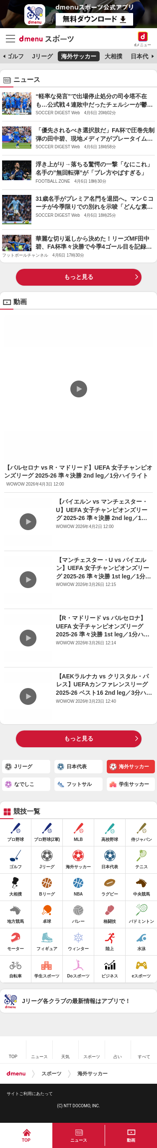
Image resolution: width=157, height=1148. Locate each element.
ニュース (78, 1140)
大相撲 (113, 56)
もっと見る (78, 276)
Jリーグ (42, 56)
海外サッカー (78, 56)
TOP (26, 1140)
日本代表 (142, 56)
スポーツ (51, 1074)
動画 (131, 1140)
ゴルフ (15, 56)
